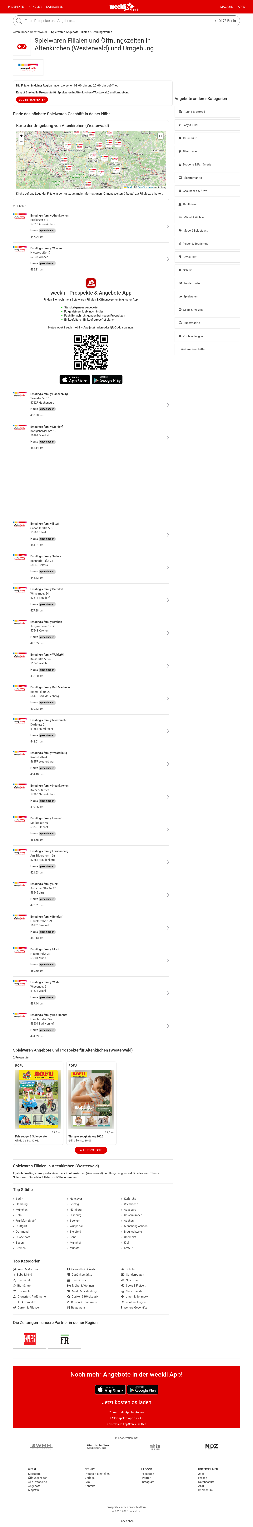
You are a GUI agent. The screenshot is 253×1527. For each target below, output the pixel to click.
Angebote (34, 1486)
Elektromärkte (190, 178)
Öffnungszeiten (37, 1478)
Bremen (19, 1248)
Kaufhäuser (188, 204)
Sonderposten (190, 283)
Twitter (146, 1478)
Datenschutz (206, 1482)
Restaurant (187, 257)
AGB (201, 1486)
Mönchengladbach (134, 1226)
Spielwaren (188, 296)
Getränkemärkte (79, 1274)
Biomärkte (22, 1285)
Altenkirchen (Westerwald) (30, 32)
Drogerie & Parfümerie (195, 164)
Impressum (205, 1490)
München (20, 1209)
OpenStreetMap (145, 187)
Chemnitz (128, 1237)
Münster (74, 1248)
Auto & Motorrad (192, 111)
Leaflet (129, 187)
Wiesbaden (129, 1204)
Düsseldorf (21, 1237)
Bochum (74, 1220)
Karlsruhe (128, 1198)
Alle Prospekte (91, 1150)
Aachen (127, 1220)
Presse (202, 1478)
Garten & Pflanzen (26, 1307)
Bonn (72, 1237)
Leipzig (73, 1204)
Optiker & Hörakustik (82, 1296)
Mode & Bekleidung (193, 230)
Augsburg (128, 1209)
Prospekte (16, 6)
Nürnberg (74, 1209)
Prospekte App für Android (126, 1412)
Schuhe (185, 270)
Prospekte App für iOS (126, 1418)
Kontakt (90, 1486)
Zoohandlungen (191, 336)
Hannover (74, 1198)
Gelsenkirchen (131, 1215)
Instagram (147, 1482)
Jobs (201, 1474)
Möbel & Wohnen (192, 217)
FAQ (87, 1482)
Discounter (188, 151)
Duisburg (74, 1215)
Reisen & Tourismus (193, 243)
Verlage (90, 1478)
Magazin (226, 6)
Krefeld (127, 1248)
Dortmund (20, 1231)
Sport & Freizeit (191, 310)
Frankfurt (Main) (24, 1220)
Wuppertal (75, 1226)
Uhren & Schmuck (134, 1296)
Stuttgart (20, 1226)
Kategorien (54, 6)
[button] (160, 136)
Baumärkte (188, 138)
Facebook (147, 1474)
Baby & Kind (188, 125)
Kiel (125, 1242)
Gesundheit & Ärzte (193, 191)
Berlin (136, 9)
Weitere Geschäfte (192, 349)
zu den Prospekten (32, 99)
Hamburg (20, 1204)
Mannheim (75, 1242)
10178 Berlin (225, 21)
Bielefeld (74, 1231)
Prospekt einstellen (97, 1474)
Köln (17, 1215)
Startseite (34, 1474)
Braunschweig (131, 1231)
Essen (18, 1242)
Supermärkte (189, 323)
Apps (241, 6)
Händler (35, 6)
